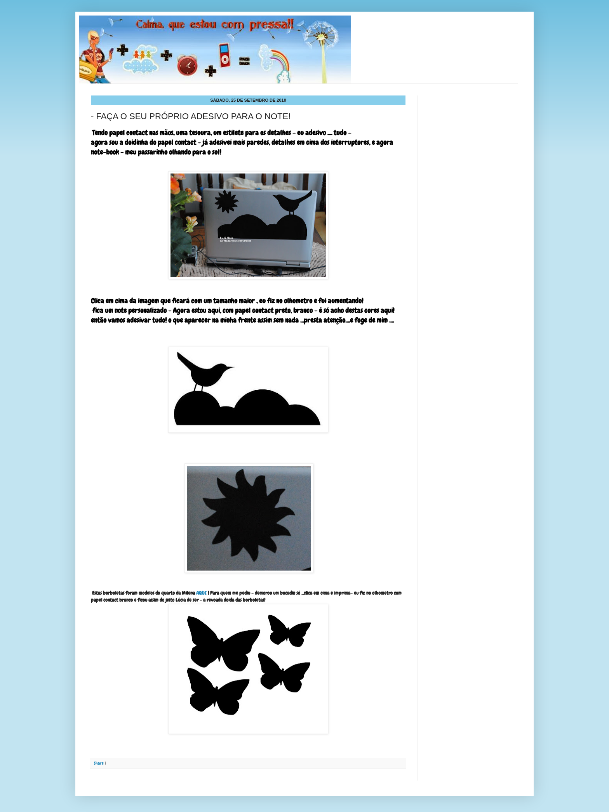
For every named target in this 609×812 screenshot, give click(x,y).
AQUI (201, 593)
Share (99, 763)
